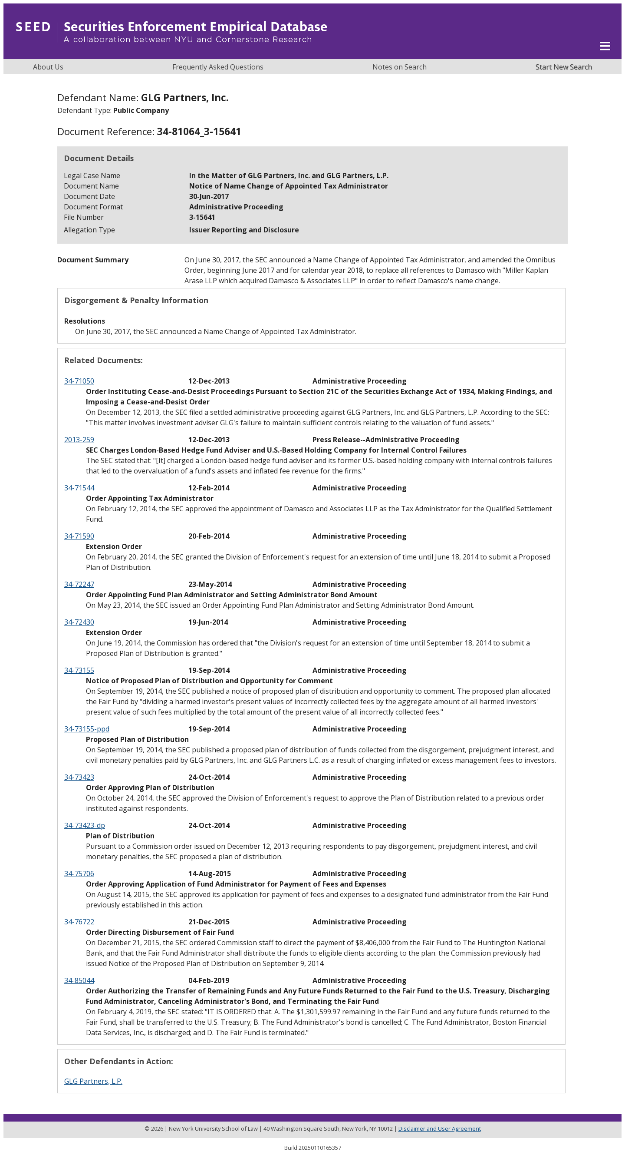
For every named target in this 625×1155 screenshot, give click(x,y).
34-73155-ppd (86, 729)
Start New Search (564, 67)
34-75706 (79, 873)
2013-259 (79, 439)
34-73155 (79, 670)
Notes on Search (399, 67)
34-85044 (79, 980)
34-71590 (79, 536)
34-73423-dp (84, 825)
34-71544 (79, 488)
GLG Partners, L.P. (93, 1081)
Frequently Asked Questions (217, 67)
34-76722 (79, 922)
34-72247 (79, 584)
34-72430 (79, 622)
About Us (48, 67)
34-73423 (79, 777)
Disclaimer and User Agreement (439, 1128)
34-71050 (79, 381)
